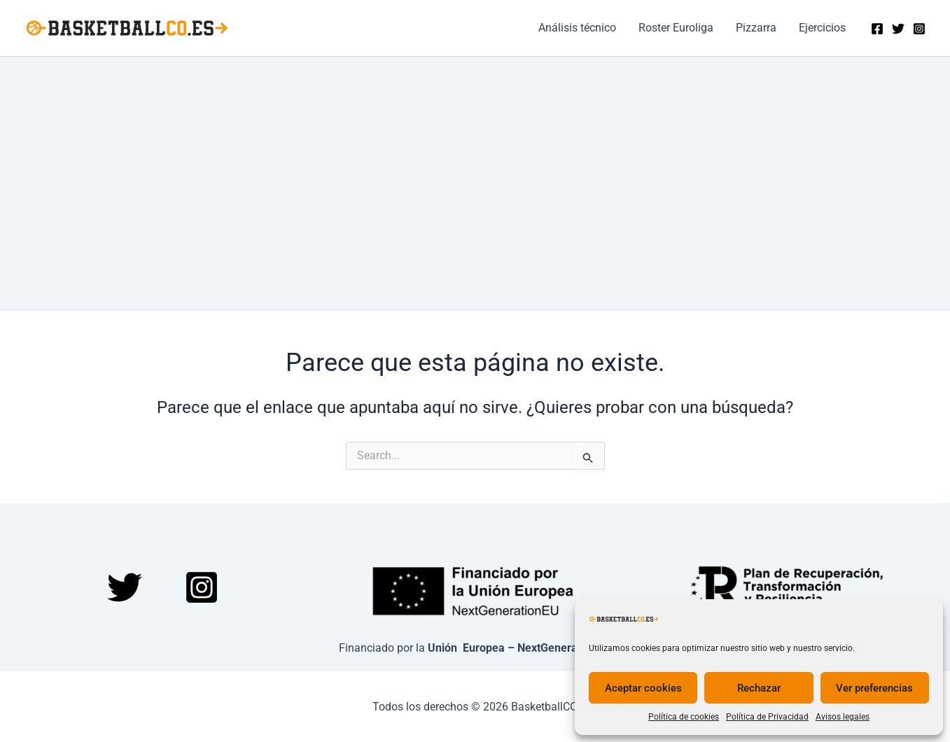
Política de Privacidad (767, 717)
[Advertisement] (475, 162)
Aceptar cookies (643, 688)
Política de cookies (683, 717)
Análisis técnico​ (577, 27)
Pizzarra (756, 27)
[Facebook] (877, 28)
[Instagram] (919, 28)
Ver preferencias (874, 688)
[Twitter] (898, 28)
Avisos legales (842, 717)
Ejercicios (822, 27)
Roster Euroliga (675, 27)
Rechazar (759, 688)
